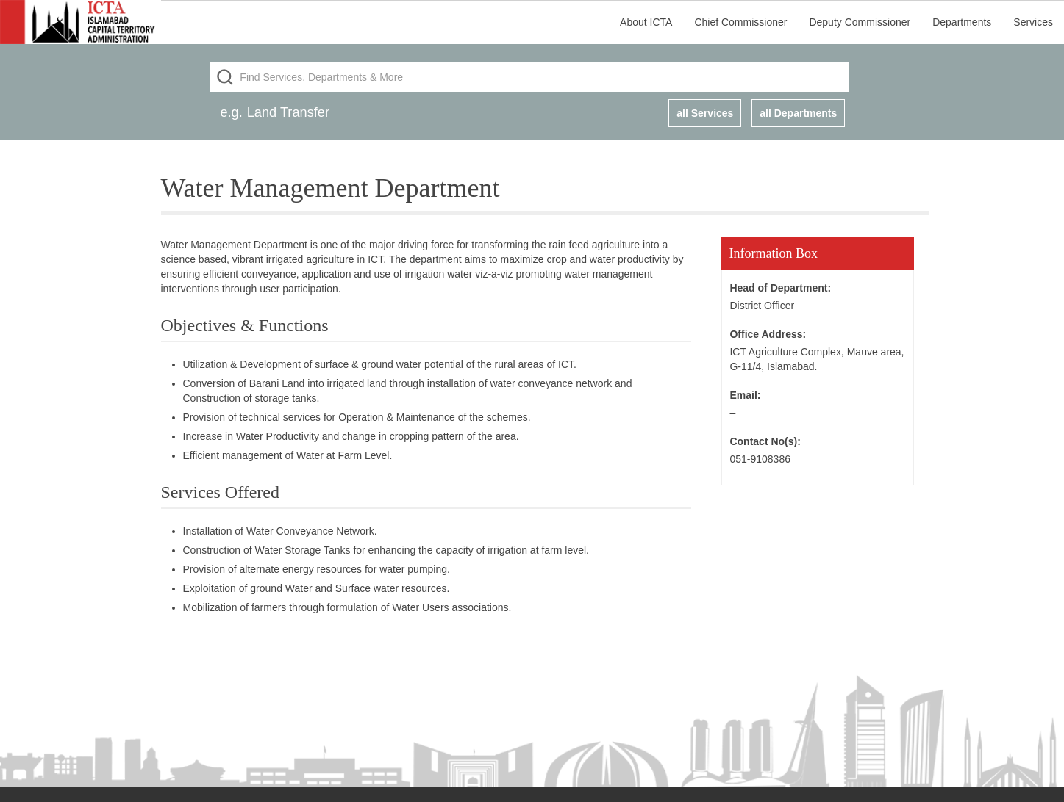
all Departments (798, 113)
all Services (704, 113)
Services (1033, 22)
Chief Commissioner (740, 22)
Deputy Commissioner (859, 22)
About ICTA (646, 22)
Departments (961, 22)
